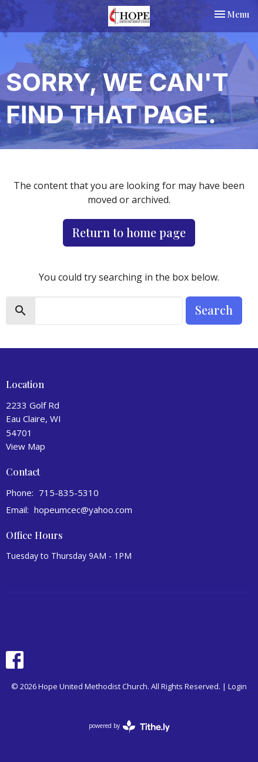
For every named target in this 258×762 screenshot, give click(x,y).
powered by (129, 726)
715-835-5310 (69, 492)
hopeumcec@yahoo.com (83, 509)
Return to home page (129, 232)
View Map (25, 446)
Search (214, 310)
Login (237, 686)
